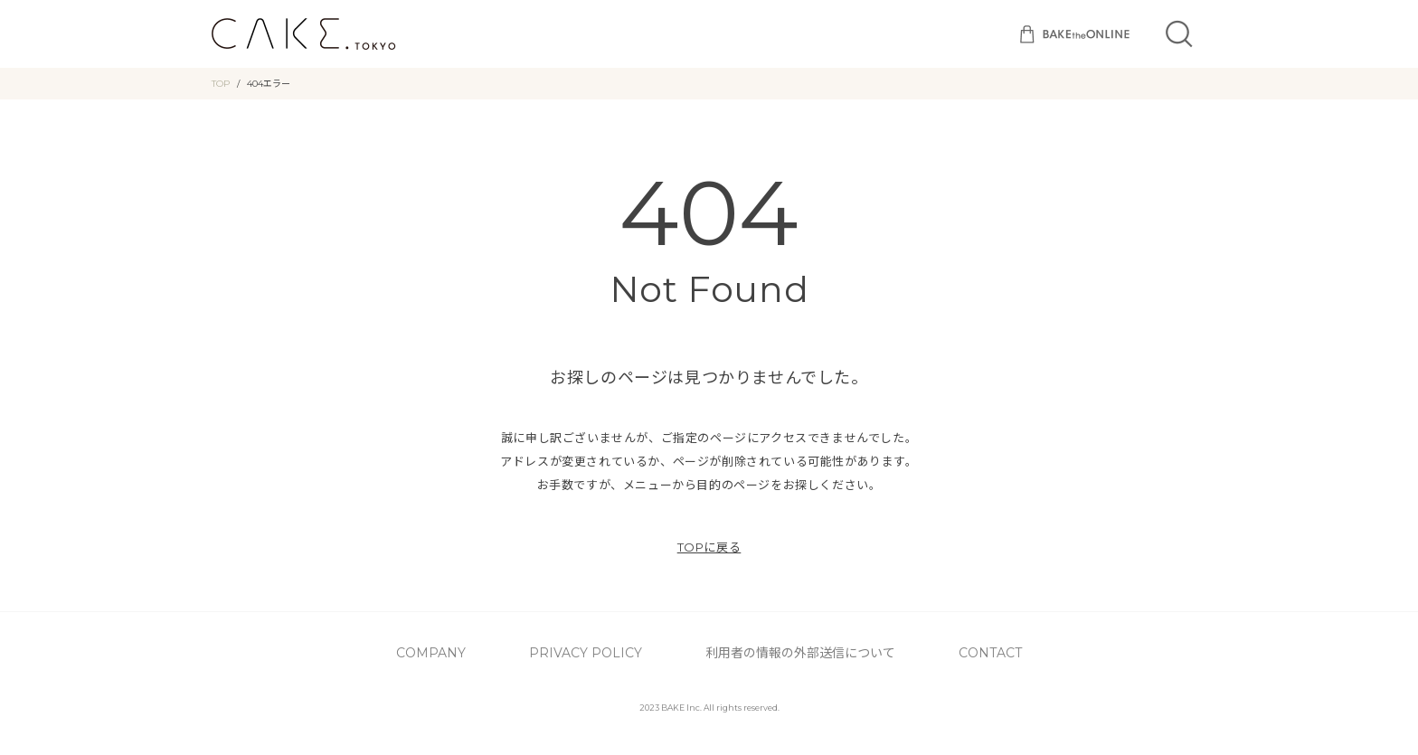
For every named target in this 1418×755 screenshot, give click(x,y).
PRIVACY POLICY (627, 651)
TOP (221, 84)
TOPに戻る (709, 547)
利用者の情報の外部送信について (779, 651)
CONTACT (914, 651)
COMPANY (524, 651)
